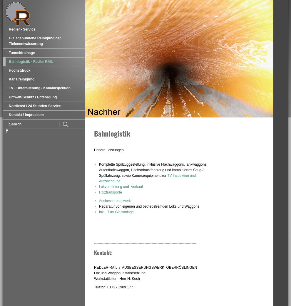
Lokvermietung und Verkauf (121, 187)
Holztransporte (110, 192)
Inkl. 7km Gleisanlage (116, 212)
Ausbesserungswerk (115, 201)
